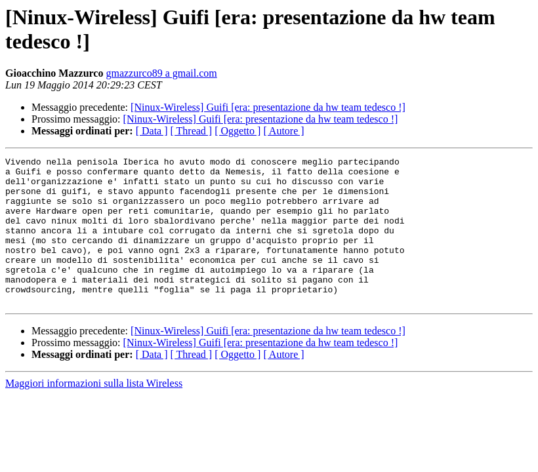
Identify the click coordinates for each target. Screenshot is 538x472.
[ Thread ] (192, 130)
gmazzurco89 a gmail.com (161, 73)
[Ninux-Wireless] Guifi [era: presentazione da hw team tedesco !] (268, 107)
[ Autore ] (283, 130)
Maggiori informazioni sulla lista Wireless (93, 412)
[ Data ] (152, 130)
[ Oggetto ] (237, 130)
